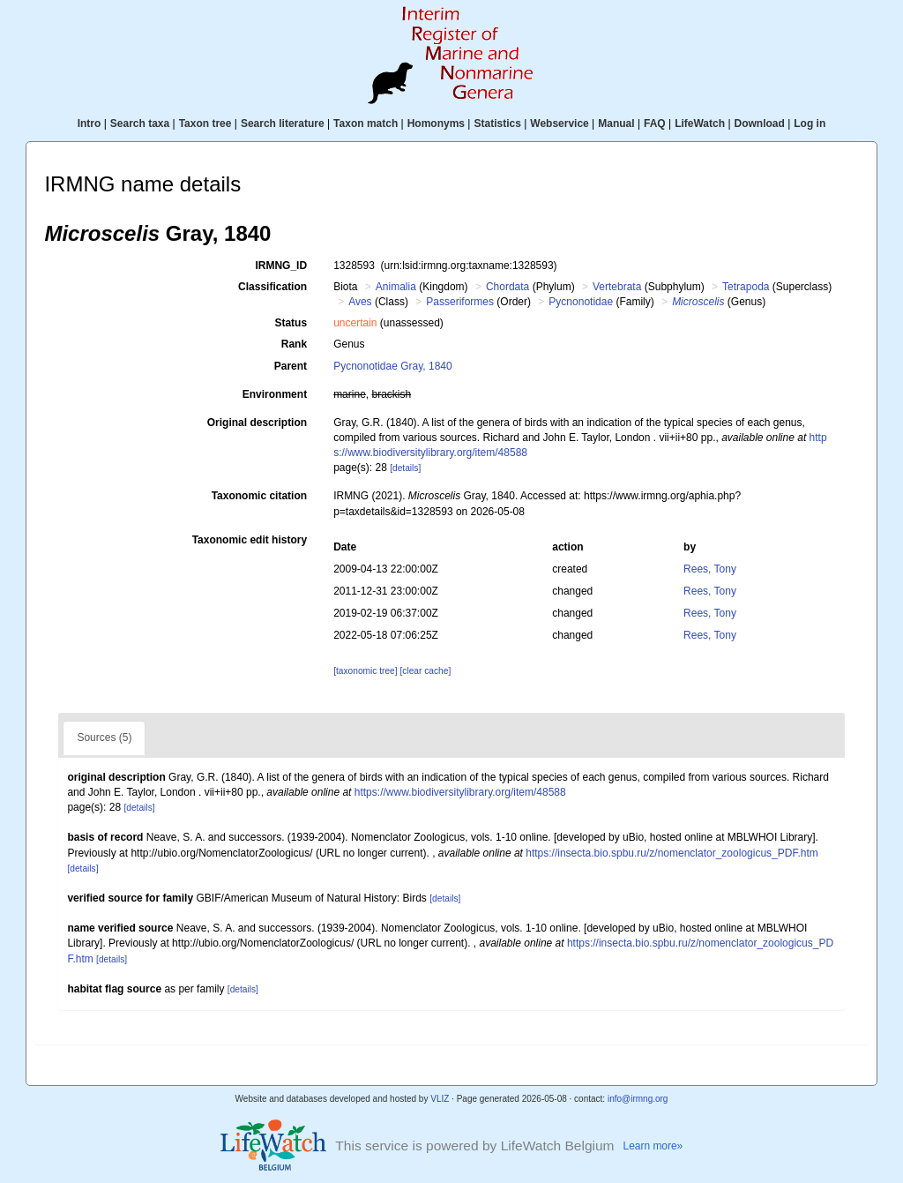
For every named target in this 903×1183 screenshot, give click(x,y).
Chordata (507, 287)
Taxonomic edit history (249, 540)
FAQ (655, 123)
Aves (359, 302)
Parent (290, 366)
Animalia (396, 287)
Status (290, 323)
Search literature (283, 123)
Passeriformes (460, 302)
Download (760, 123)
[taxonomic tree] (365, 671)
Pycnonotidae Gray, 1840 (392, 366)
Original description (257, 422)
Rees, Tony (709, 569)
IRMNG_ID (281, 265)
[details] (405, 468)
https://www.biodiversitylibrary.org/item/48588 (460, 792)
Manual (616, 123)
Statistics (497, 123)
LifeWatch (700, 123)
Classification (272, 287)
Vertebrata (617, 287)
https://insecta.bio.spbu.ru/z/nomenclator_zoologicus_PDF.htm (672, 853)
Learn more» (653, 1146)
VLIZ (439, 1099)
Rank (294, 344)
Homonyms (436, 123)
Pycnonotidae (581, 302)
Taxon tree (205, 123)
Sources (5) (104, 737)
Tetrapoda (745, 287)
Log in (809, 123)
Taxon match (365, 123)
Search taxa (139, 123)
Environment (275, 394)
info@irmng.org (638, 1099)
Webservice (559, 123)
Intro (89, 123)
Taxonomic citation (259, 496)
